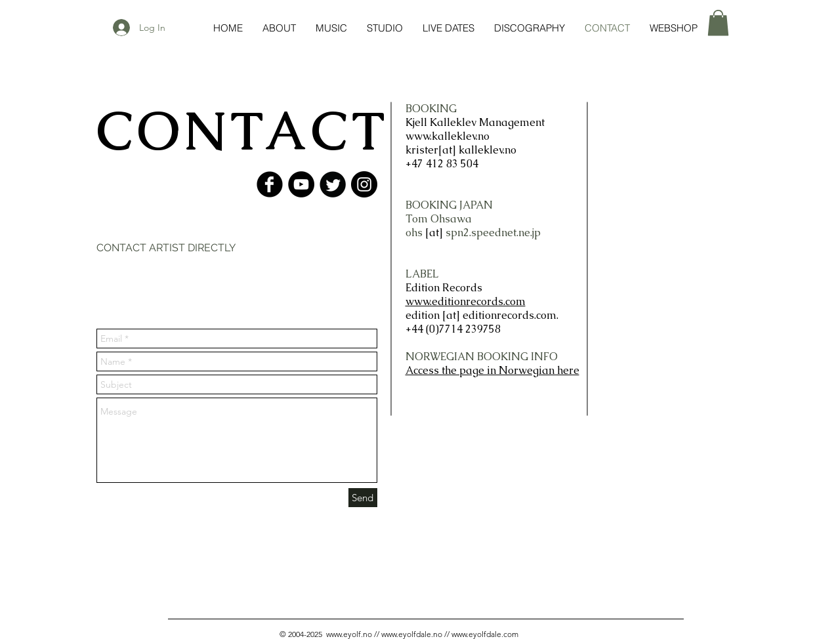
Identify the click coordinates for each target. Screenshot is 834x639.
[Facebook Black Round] (270, 184)
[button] (718, 22)
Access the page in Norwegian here (492, 370)
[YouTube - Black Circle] (301, 184)
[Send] (362, 497)
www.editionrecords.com (466, 301)
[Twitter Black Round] (333, 184)
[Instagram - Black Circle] (364, 184)
